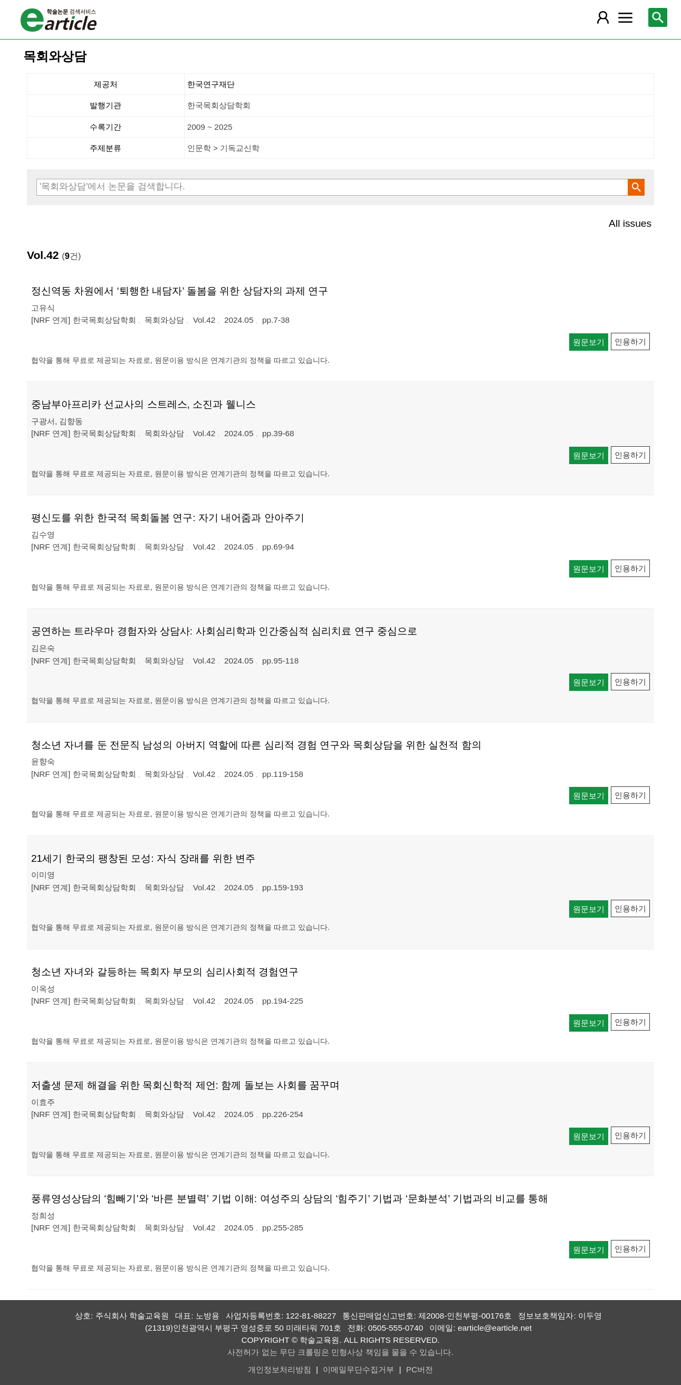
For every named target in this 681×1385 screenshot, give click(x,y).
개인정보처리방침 (279, 1369)
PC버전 (419, 1369)
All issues (630, 223)
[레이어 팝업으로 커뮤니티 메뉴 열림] (625, 17)
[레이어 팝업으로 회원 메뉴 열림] (602, 17)
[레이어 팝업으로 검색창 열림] (657, 17)
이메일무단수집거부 (358, 1369)
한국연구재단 (211, 84)
